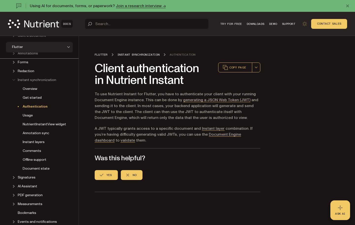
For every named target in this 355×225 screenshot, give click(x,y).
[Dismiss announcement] (348, 6)
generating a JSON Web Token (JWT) (216, 100)
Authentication (35, 106)
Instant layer (213, 128)
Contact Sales (329, 23)
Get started (32, 97)
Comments (32, 150)
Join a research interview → (141, 6)
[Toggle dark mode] (304, 24)
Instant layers (34, 142)
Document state (36, 168)
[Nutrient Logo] (40, 23)
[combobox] (256, 67)
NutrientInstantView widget (44, 124)
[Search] (146, 24)
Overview (30, 88)
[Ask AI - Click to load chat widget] (340, 210)
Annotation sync (36, 133)
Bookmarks (27, 212)
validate (128, 140)
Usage (28, 115)
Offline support (34, 159)
